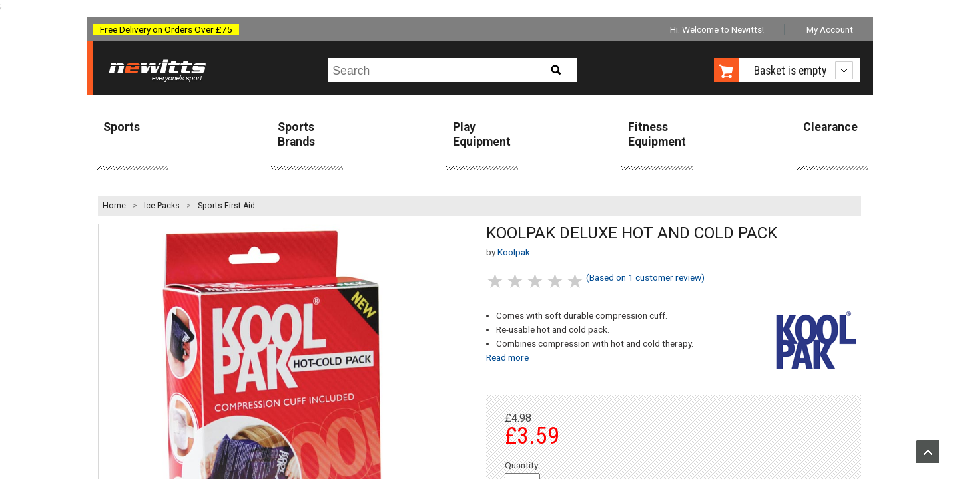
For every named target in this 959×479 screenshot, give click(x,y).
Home (114, 205)
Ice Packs (162, 205)
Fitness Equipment (657, 134)
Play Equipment (482, 134)
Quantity (521, 465)
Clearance (830, 127)
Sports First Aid (226, 205)
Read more (507, 357)
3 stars (536, 281)
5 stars (576, 281)
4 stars (556, 281)
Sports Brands (296, 134)
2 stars (516, 281)
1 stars (496, 281)
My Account (829, 29)
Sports (121, 127)
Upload (927, 451)
